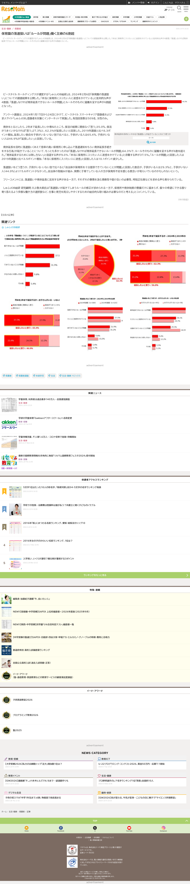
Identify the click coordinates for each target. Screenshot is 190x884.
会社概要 (97, 837)
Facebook (60, 831)
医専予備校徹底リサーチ (62, 17)
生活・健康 (106, 776)
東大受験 (46, 17)
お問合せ (79, 837)
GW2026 (105, 21)
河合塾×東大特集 (81, 17)
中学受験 (126, 17)
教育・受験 (13, 759)
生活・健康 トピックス (71, 376)
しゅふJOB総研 (12, 227)
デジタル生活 (14, 793)
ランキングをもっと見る (95, 575)
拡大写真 (153, 142)
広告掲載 (88, 837)
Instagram (163, 831)
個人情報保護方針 (96, 840)
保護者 (9, 376)
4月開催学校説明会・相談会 (24, 21)
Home (27, 831)
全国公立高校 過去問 (65, 21)
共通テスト (150, 17)
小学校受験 (138, 17)
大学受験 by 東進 (22, 17)
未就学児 (40, 376)
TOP (95, 821)
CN (172, 9)
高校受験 (115, 17)
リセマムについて (108, 837)
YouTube (129, 831)
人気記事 (161, 17)
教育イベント (14, 776)
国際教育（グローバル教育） (86, 21)
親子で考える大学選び (100, 17)
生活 (53, 376)
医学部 (35, 17)
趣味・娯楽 (106, 793)
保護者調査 (24, 376)
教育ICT (106, 759)
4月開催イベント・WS (46, 21)
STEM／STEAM (119, 21)
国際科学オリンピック (150, 21)
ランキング (134, 21)
